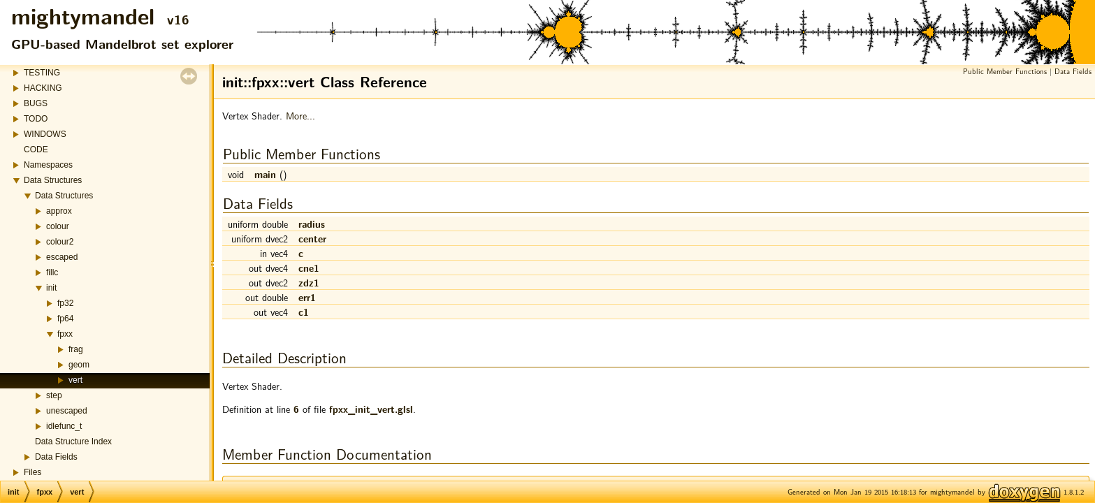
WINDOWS (45, 134)
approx (59, 211)
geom (78, 365)
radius (311, 224)
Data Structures (53, 180)
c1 (303, 312)
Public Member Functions (1005, 71)
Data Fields (56, 457)
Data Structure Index (73, 441)
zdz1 (308, 282)
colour (57, 226)
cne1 (308, 268)
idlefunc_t (64, 426)
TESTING (42, 73)
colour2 (59, 242)
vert (75, 380)
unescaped (66, 411)
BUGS (36, 103)
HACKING (43, 88)
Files (32, 472)
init (51, 288)
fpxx (65, 334)
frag (75, 349)
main (265, 174)
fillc (52, 272)
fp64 (65, 318)
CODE (36, 149)
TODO (36, 119)
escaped (62, 257)
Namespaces (48, 165)
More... (300, 115)
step (54, 395)
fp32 (65, 303)
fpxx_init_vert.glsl (371, 409)
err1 (307, 297)
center (312, 238)
